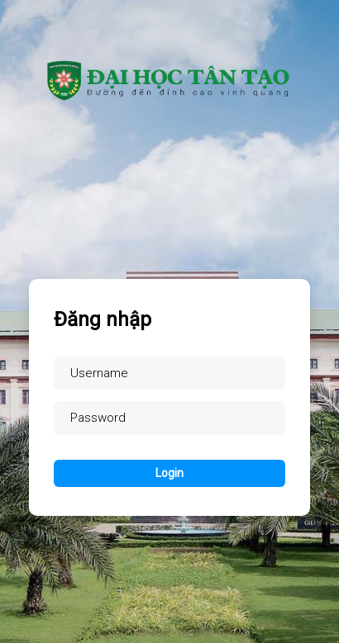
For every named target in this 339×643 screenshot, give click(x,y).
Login (169, 473)
